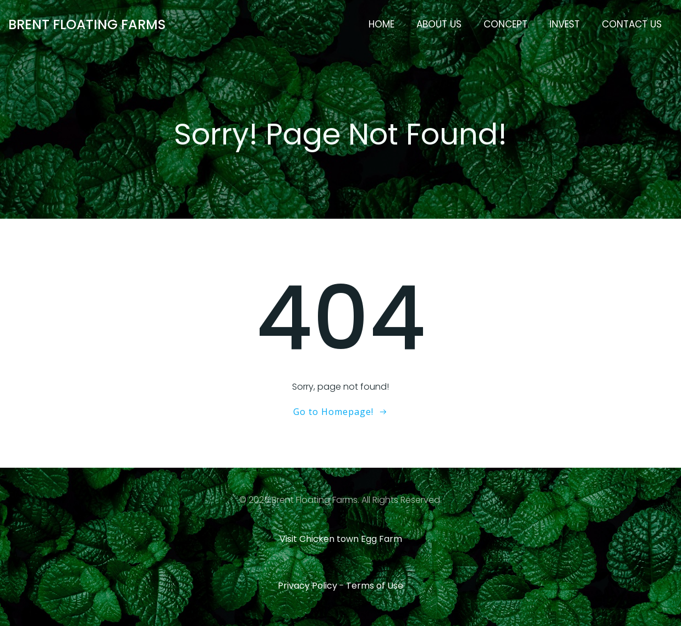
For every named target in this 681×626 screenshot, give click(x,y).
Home (381, 24)
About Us (439, 24)
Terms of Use (374, 585)
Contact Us (632, 24)
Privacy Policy (307, 585)
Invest (565, 24)
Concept (506, 24)
